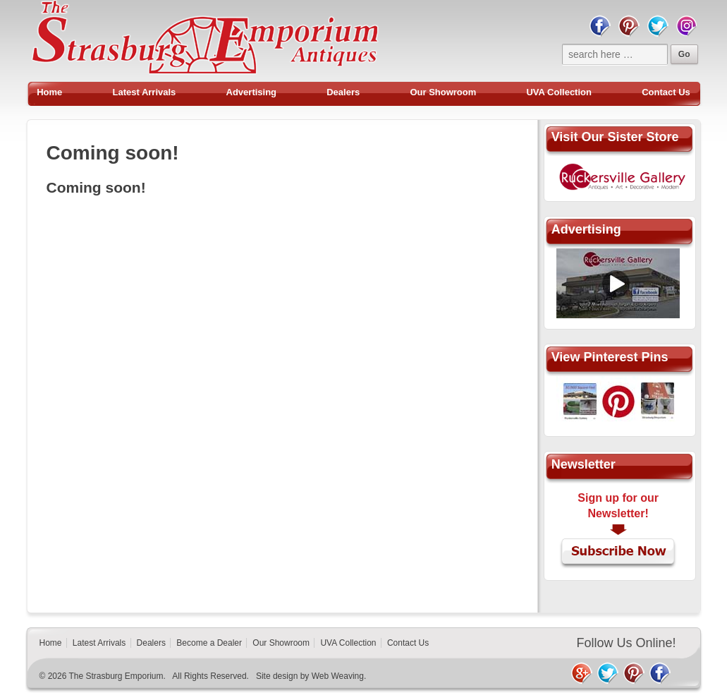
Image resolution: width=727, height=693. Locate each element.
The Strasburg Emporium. (117, 676)
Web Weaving (338, 676)
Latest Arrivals (144, 92)
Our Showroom (443, 92)
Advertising (251, 92)
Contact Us (666, 92)
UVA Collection (558, 92)
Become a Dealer (209, 643)
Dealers (343, 92)
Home (49, 92)
